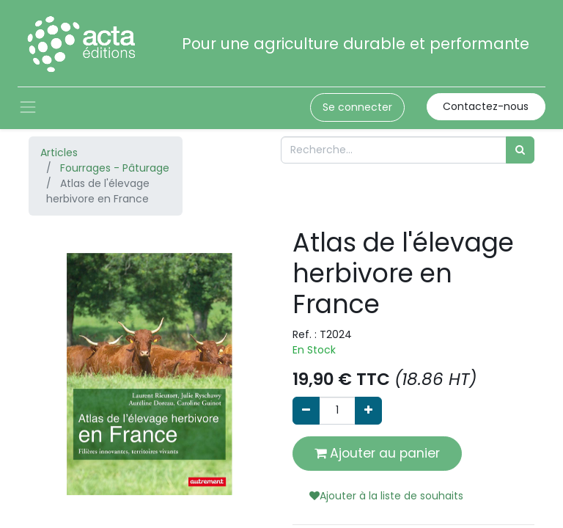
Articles (59, 152)
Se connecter (357, 107)
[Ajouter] (368, 410)
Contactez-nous (486, 106)
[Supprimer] (306, 410)
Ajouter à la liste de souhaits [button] (386, 495)
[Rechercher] (520, 150)
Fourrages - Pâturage (114, 168)
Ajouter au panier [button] (377, 453)
